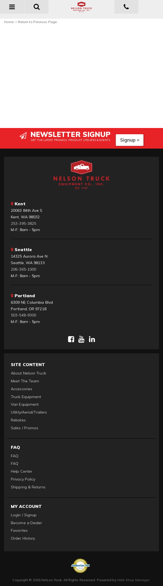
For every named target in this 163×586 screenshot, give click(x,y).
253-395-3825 (23, 223)
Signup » (129, 140)
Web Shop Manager (133, 580)
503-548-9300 (23, 315)
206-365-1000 (23, 269)
